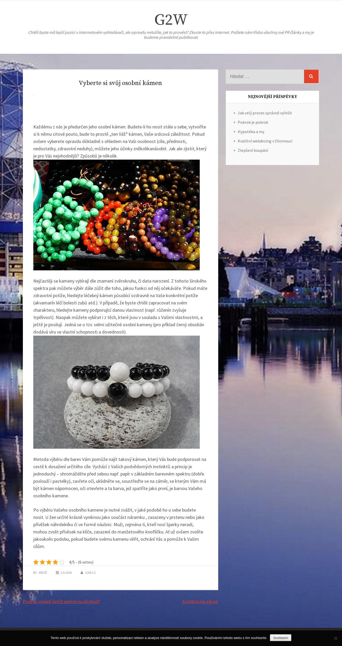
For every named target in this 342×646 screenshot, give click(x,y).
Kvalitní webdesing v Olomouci (265, 140)
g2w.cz (90, 573)
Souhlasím (280, 638)
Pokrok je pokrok (253, 122)
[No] (335, 638)
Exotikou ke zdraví (200, 601)
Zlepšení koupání (253, 150)
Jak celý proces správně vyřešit (265, 112)
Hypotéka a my (251, 131)
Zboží (42, 573)
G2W (171, 20)
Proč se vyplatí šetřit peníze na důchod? (61, 601)
